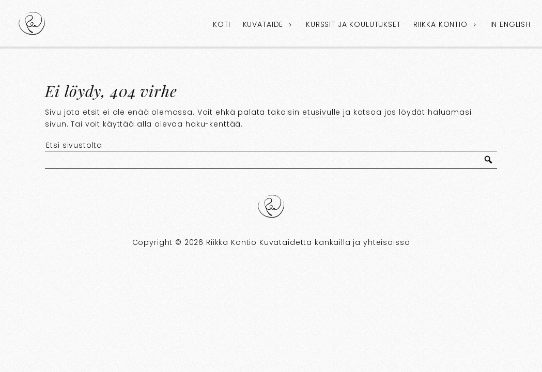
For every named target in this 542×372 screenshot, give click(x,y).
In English (510, 24)
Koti (221, 24)
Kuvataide (263, 24)
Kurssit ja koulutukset (353, 24)
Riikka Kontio (440, 24)
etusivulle (321, 112)
